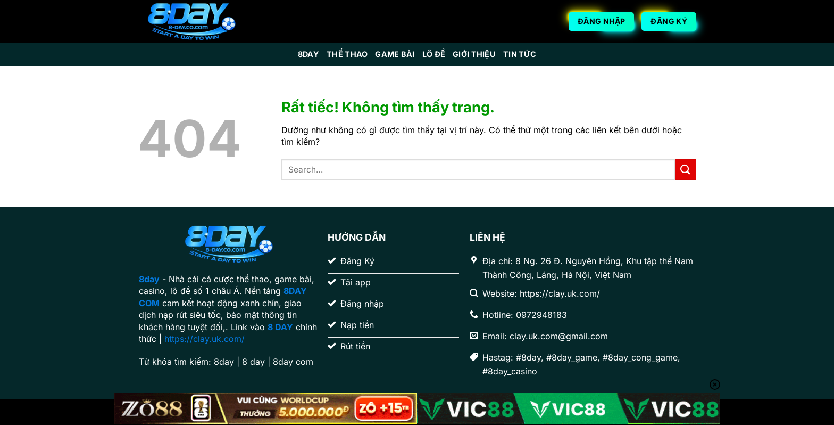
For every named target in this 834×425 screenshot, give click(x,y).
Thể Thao (347, 54)
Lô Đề (433, 54)
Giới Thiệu (474, 54)
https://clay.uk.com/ (204, 338)
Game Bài (394, 54)
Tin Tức (519, 54)
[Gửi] (685, 169)
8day (308, 54)
